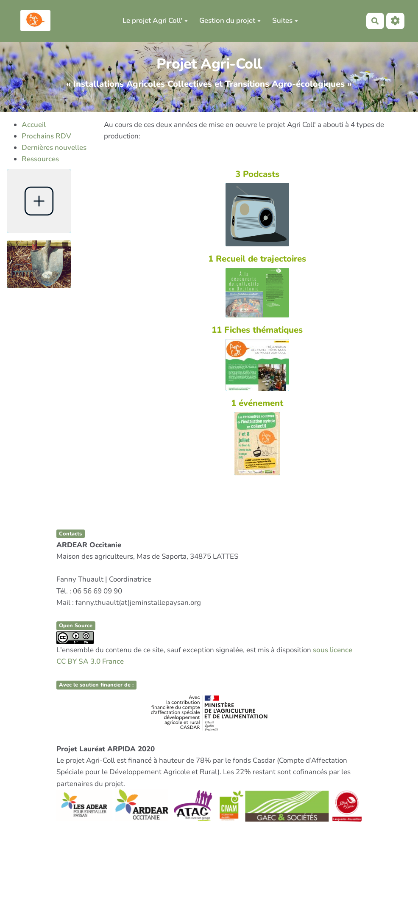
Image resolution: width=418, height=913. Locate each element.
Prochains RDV (46, 136)
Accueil (34, 125)
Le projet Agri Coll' (155, 20)
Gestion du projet (230, 20)
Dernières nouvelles (54, 147)
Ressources (40, 159)
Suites (285, 20)
